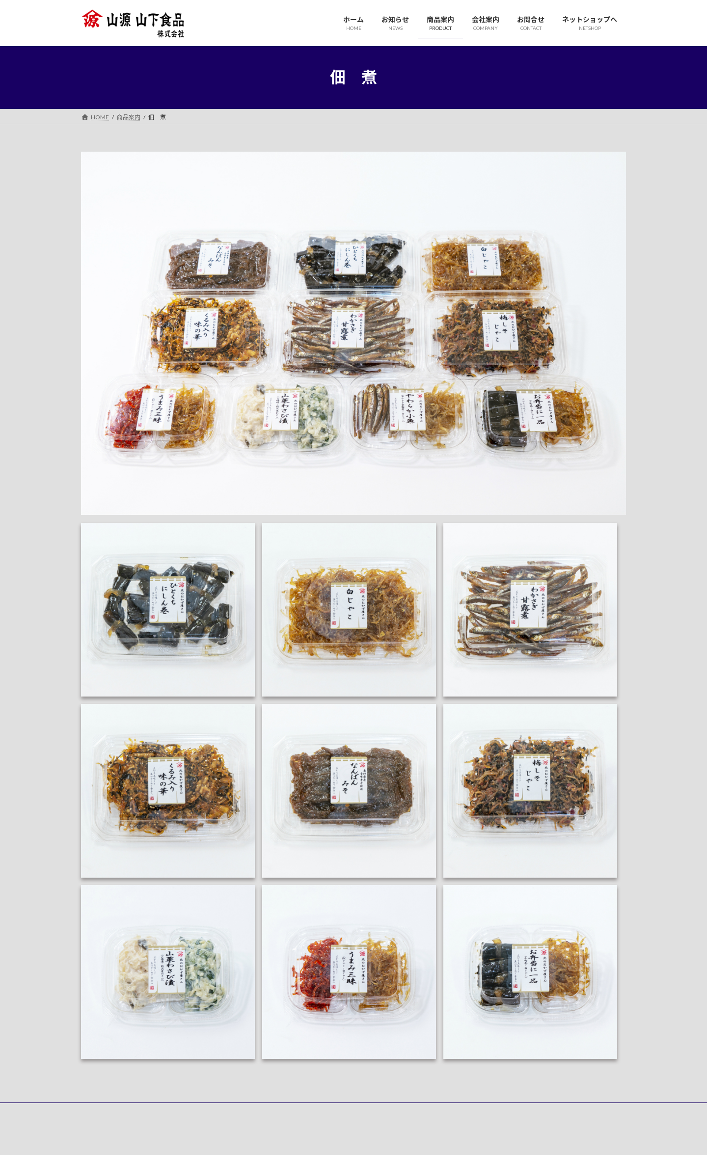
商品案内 (181, 1111)
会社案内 (224, 1111)
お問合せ (267, 1111)
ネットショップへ (321, 1111)
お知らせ (139, 1111)
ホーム (99, 1111)
